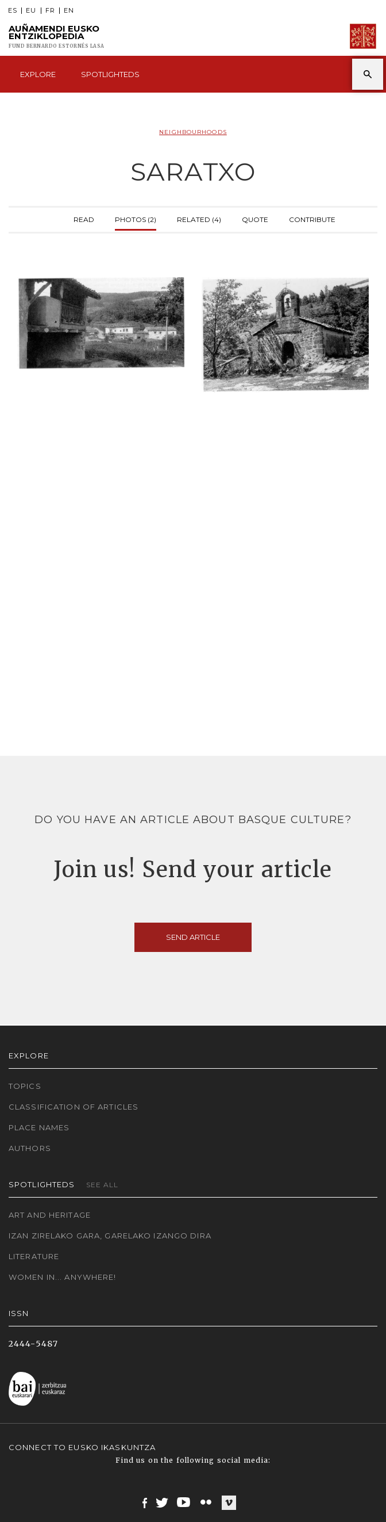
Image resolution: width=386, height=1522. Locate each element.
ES (12, 10)
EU (31, 10)
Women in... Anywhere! (63, 1277)
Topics (25, 1086)
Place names (39, 1127)
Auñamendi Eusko (57, 36)
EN (69, 10)
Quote (255, 218)
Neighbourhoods (193, 132)
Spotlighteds (110, 74)
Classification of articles (73, 1106)
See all (102, 1184)
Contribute (312, 218)
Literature (34, 1256)
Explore (38, 74)
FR (50, 10)
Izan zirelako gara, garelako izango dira (110, 1235)
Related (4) (199, 218)
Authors (30, 1148)
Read (84, 218)
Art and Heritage (50, 1214)
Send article (193, 937)
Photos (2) (135, 218)
